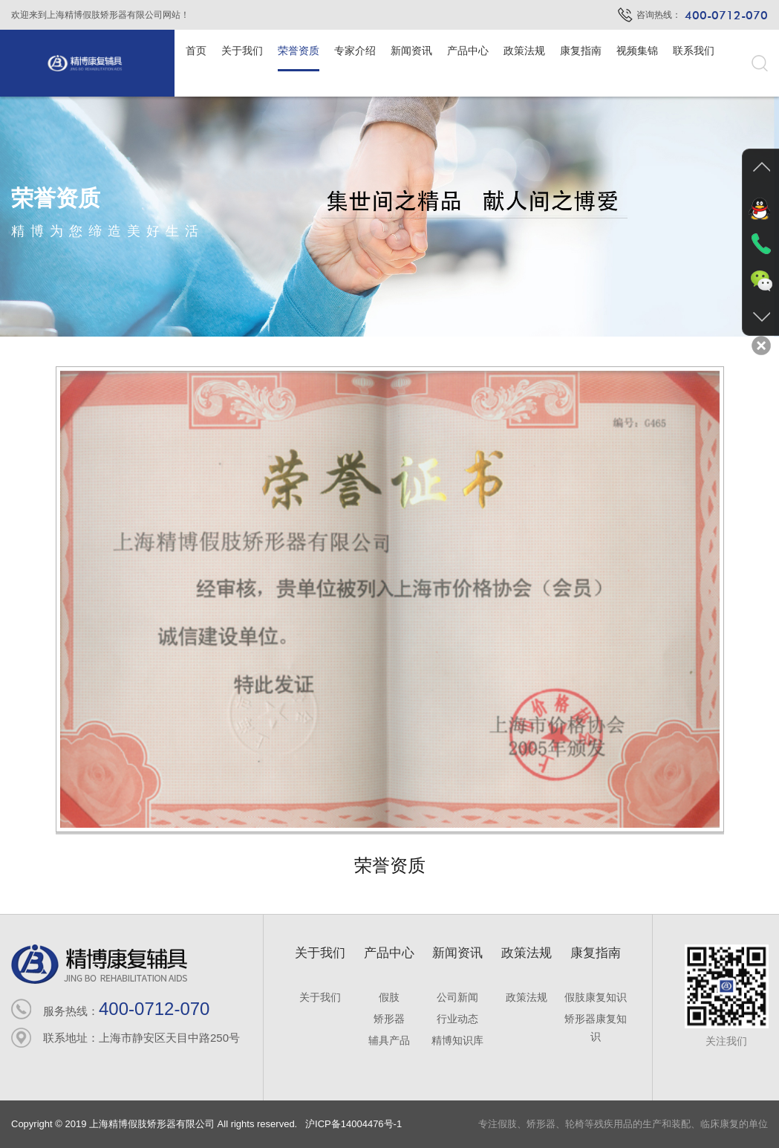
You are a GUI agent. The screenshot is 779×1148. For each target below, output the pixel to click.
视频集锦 (637, 50)
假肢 (389, 997)
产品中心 (468, 50)
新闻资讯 (411, 50)
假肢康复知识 (595, 997)
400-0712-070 (154, 1009)
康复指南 (581, 50)
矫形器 (389, 1019)
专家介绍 (355, 50)
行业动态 (457, 1019)
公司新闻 (457, 997)
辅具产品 (389, 1040)
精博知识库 (457, 1040)
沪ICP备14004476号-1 (352, 1123)
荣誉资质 (298, 50)
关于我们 (242, 50)
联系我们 (693, 50)
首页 (196, 50)
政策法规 (524, 50)
